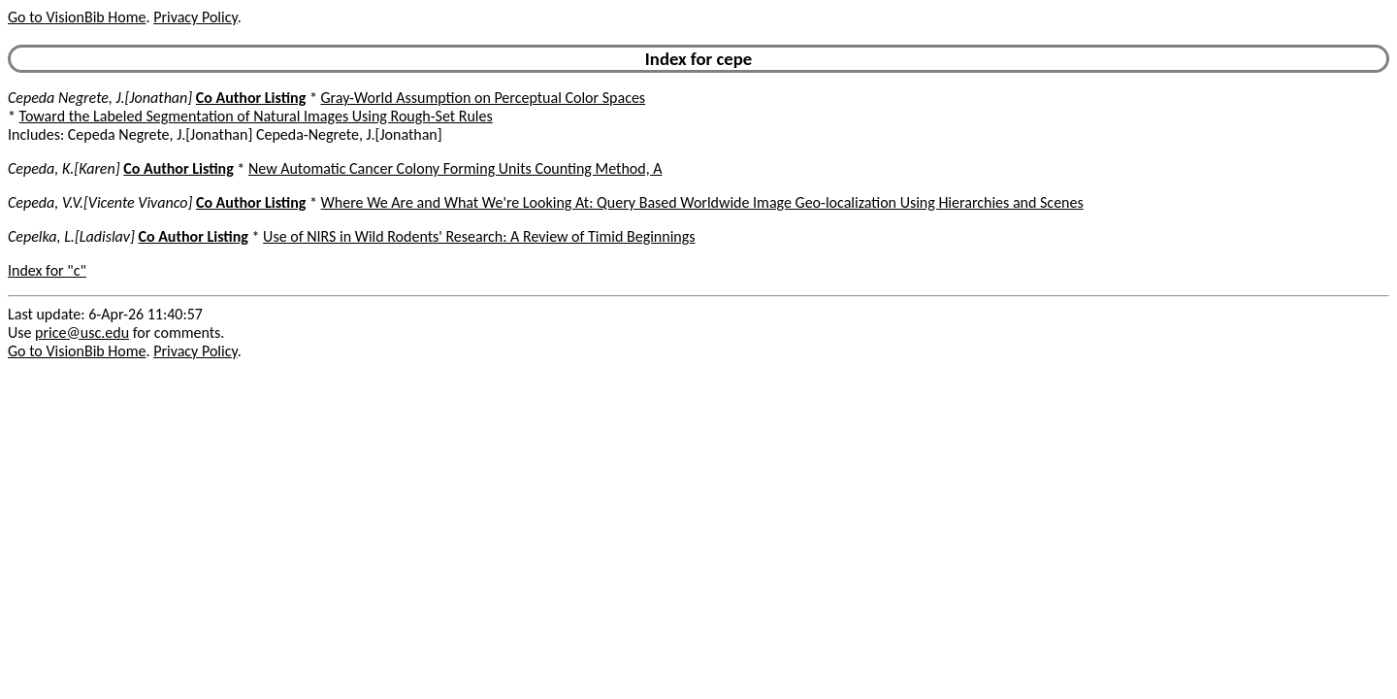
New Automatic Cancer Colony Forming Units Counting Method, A (455, 168)
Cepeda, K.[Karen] (64, 168)
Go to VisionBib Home (77, 17)
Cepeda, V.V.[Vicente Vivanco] (100, 202)
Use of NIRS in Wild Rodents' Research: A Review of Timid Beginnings (479, 236)
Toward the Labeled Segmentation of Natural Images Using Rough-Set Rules (256, 116)
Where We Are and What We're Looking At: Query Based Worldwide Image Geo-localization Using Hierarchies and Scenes (702, 202)
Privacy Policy (195, 17)
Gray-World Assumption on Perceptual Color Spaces (483, 97)
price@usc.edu (82, 332)
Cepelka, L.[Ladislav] (71, 236)
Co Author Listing (251, 97)
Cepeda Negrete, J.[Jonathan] (100, 97)
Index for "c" (47, 270)
